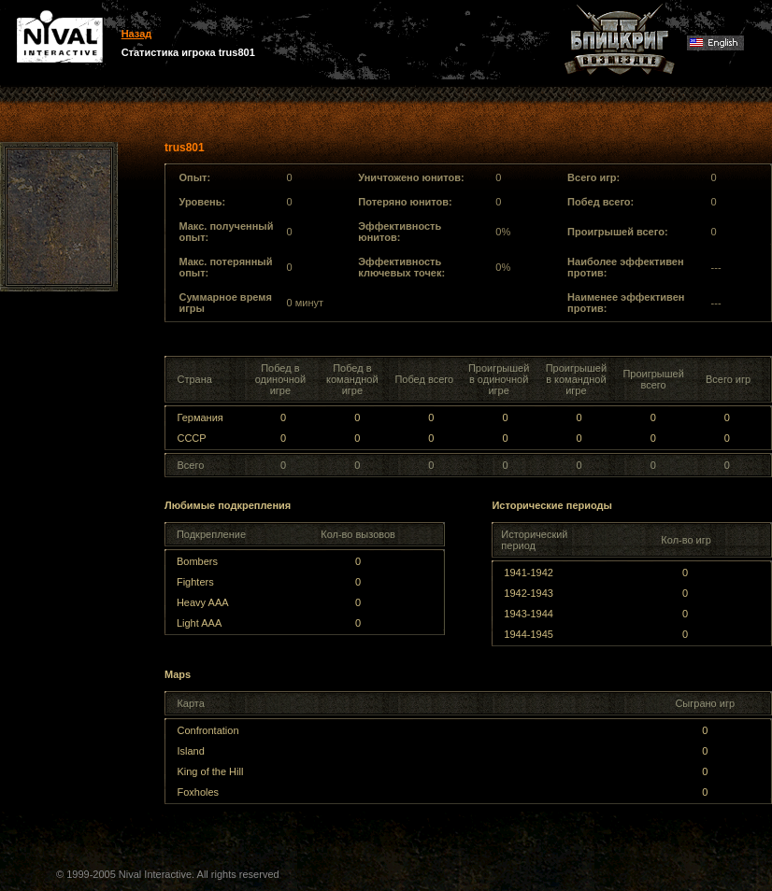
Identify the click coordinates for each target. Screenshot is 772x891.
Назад (137, 33)
